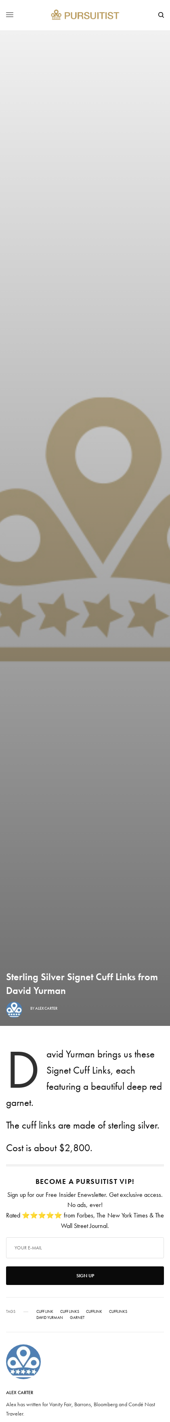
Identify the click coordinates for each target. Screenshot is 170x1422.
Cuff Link (44, 1312)
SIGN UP (85, 1275)
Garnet (77, 1318)
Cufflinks (118, 1312)
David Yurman (49, 1318)
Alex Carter (46, 1008)
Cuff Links (69, 1312)
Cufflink (94, 1312)
